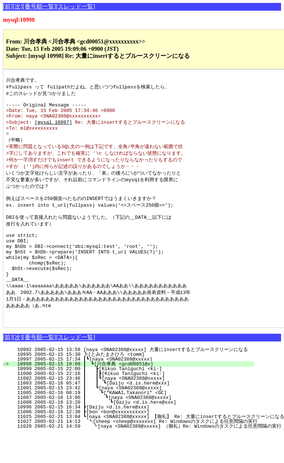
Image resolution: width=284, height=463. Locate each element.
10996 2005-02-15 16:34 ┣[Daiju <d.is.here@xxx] (136, 436)
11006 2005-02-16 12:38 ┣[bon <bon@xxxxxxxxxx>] (136, 441)
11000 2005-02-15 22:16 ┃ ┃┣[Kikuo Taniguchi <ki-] (132, 403)
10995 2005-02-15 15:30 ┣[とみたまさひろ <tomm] (132, 383)
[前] (8, 6)
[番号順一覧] (39, 6)
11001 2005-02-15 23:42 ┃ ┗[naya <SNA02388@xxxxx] (133, 417)
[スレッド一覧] (75, 6)
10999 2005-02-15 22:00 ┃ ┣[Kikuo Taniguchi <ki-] (133, 398)
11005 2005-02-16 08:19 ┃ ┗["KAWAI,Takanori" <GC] (133, 422)
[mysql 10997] (53, 127)
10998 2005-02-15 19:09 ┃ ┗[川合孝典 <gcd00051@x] (132, 393)
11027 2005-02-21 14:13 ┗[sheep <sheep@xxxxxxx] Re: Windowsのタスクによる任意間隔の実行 (133, 451)
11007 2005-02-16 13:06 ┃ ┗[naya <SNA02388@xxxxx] (132, 427)
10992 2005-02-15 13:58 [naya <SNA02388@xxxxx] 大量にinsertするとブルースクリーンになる (129, 379)
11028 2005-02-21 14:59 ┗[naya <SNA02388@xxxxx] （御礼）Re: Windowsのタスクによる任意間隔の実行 (145, 455)
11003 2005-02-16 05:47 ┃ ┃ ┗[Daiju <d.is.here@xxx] (131, 412)
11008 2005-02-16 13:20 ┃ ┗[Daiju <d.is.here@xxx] (132, 431)
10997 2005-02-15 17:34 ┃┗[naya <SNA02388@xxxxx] (134, 388)
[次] (18, 6)
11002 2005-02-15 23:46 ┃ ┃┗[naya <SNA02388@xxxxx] (132, 407)
